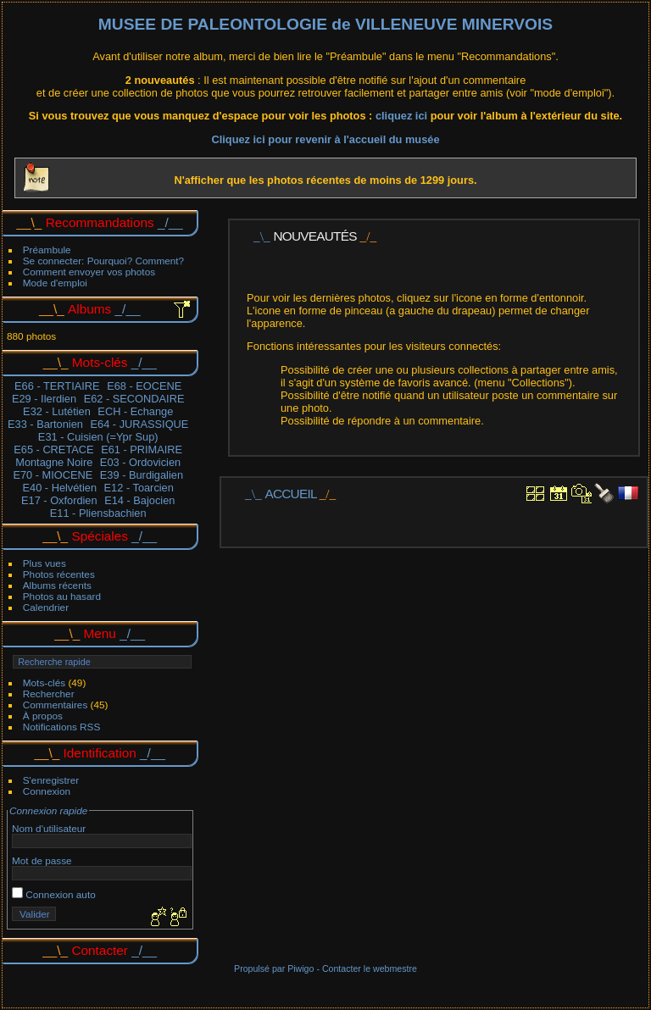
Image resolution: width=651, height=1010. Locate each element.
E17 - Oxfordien (59, 500)
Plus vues (44, 563)
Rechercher (49, 693)
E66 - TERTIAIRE (57, 386)
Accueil (291, 493)
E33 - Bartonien (45, 424)
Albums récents (57, 585)
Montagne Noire (53, 462)
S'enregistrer (51, 779)
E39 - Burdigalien (141, 475)
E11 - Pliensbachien (98, 513)
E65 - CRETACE (53, 449)
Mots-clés (44, 682)
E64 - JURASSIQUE (139, 424)
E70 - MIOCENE (52, 475)
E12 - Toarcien (139, 487)
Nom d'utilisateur (49, 828)
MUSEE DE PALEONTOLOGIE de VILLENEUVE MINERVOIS (325, 24)
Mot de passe (42, 860)
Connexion (46, 790)
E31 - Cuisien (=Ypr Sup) (98, 436)
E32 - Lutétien (57, 411)
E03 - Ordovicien (140, 462)
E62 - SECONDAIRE (134, 398)
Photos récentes (59, 574)
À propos (43, 715)
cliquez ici (403, 115)
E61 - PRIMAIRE (141, 449)
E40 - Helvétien (60, 487)
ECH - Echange (135, 411)
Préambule (47, 249)
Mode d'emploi (55, 282)
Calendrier (46, 607)
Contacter (99, 950)
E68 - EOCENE (144, 386)
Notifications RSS (62, 726)
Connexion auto (54, 894)
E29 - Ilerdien (44, 398)
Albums (89, 309)
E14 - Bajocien (139, 500)
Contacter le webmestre (369, 968)
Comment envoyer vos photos (89, 271)
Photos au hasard (62, 596)
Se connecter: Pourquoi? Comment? (103, 260)
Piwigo (300, 968)
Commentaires (55, 704)
